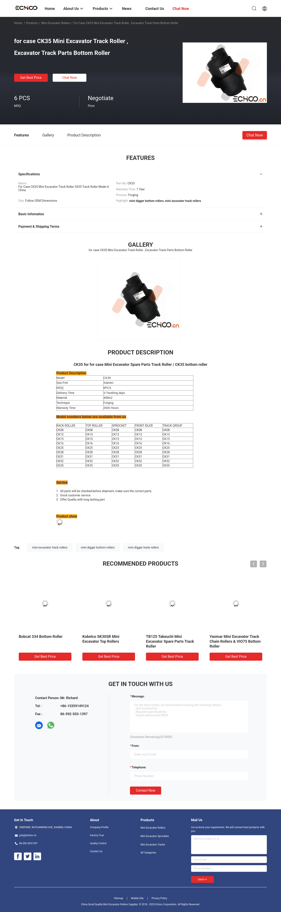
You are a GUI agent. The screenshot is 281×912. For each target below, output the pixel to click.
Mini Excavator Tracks (152, 844)
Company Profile (99, 827)
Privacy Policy (159, 898)
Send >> (202, 879)
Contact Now (145, 790)
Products (32, 23)
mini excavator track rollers (50, 547)
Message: (138, 696)
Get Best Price (31, 78)
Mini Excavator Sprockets (154, 836)
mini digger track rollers (143, 547)
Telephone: (139, 767)
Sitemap (118, 898)
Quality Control (98, 843)
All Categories (148, 852)
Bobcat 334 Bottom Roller (41, 636)
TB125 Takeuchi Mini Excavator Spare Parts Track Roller (170, 641)
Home (18, 23)
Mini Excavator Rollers (55, 23)
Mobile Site (137, 898)
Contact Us (96, 851)
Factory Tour (97, 835)
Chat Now (69, 78)
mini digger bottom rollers (98, 547)
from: (135, 745)
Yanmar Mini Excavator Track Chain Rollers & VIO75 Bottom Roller (235, 641)
